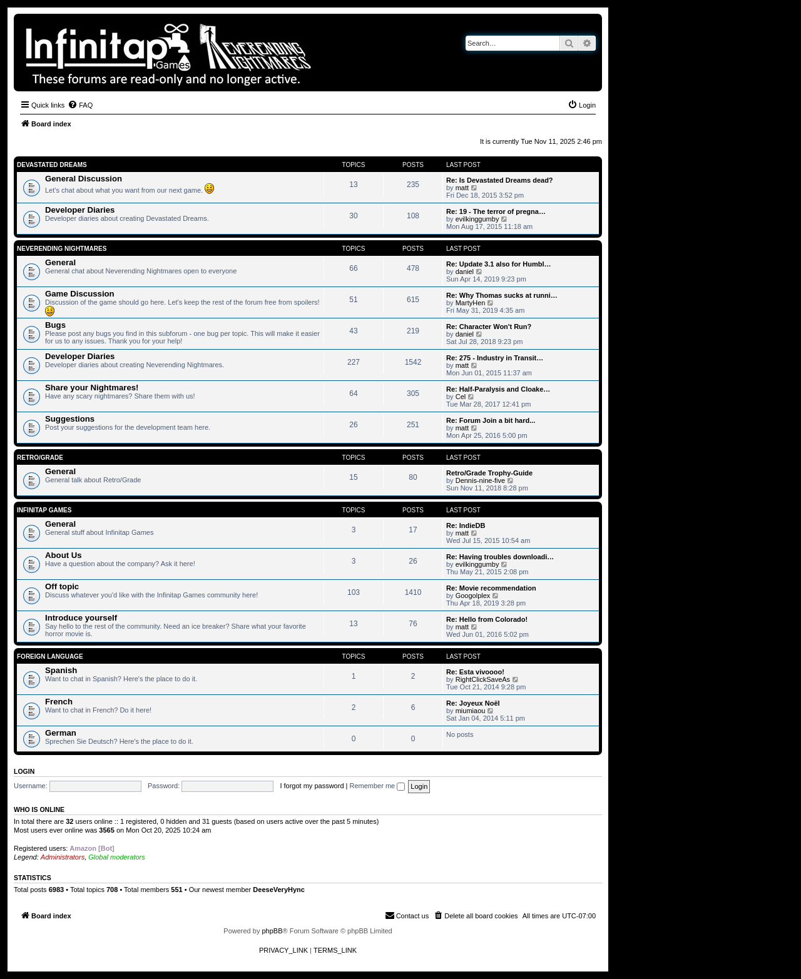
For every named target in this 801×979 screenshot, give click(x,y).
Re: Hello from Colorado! (487, 619)
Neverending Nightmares (61, 248)
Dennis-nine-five (480, 480)
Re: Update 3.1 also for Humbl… (498, 264)
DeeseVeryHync (279, 889)
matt (462, 187)
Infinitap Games (44, 510)
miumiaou (471, 710)
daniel (465, 271)
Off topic (62, 586)
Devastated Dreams (52, 164)
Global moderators (116, 857)
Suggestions (69, 419)
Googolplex (473, 595)
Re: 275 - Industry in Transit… (494, 358)
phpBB (272, 931)
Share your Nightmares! (92, 387)
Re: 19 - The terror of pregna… (496, 211)
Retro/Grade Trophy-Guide (489, 473)
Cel (461, 396)
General (60, 262)
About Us (63, 555)
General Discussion (83, 178)
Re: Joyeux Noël (473, 703)
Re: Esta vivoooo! (475, 672)
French (59, 701)
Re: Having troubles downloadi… (500, 557)
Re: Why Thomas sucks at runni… (502, 295)
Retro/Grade (40, 457)
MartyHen (471, 303)
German (60, 733)
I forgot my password (312, 785)
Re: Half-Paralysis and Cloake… (498, 389)
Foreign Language (50, 656)
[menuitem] (80, 105)
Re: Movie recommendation (491, 588)
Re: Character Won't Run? (488, 326)
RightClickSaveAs (483, 679)
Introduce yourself (81, 617)
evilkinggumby (477, 219)
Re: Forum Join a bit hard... (490, 420)
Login (24, 771)
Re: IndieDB (465, 525)
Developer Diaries (80, 210)
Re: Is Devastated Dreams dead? (499, 180)
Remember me (377, 785)
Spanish (61, 670)
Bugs (55, 325)
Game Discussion (80, 293)
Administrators (62, 857)
